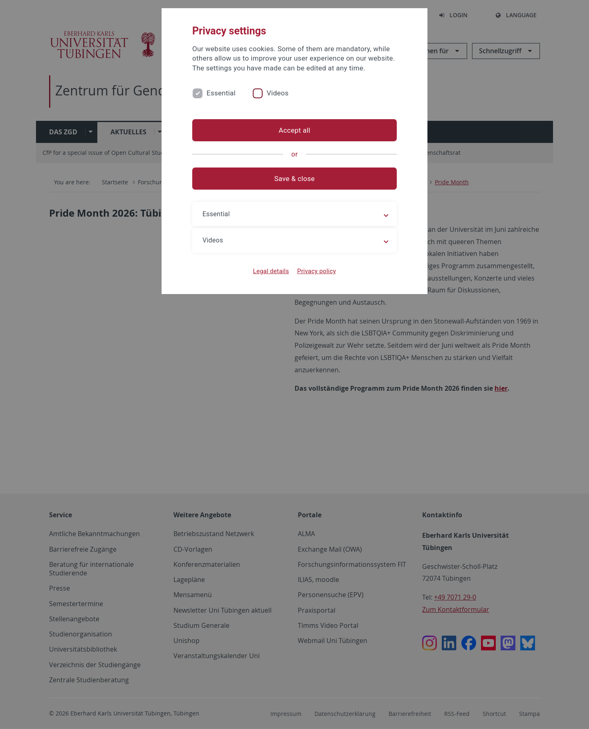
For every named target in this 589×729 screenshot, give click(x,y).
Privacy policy (316, 271)
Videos (278, 93)
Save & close (294, 178)
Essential (221, 93)
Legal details (271, 271)
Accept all (294, 130)
